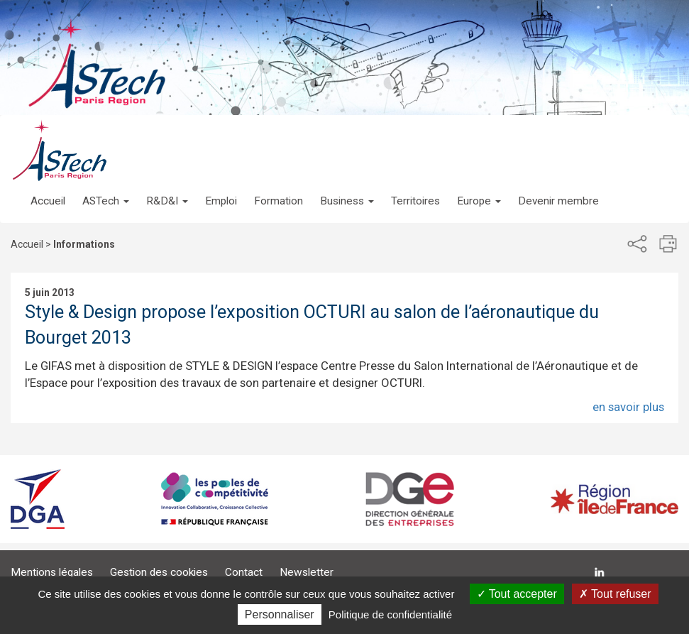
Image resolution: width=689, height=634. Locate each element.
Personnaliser (279, 614)
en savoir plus (628, 407)
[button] (106, 186)
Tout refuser (615, 594)
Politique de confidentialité (390, 614)
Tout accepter (517, 594)
